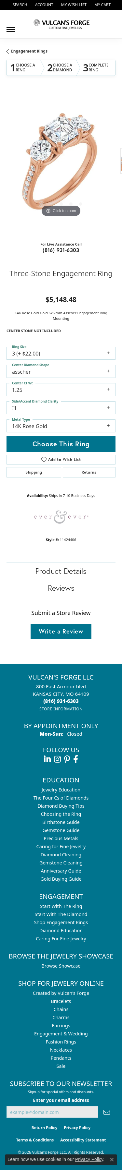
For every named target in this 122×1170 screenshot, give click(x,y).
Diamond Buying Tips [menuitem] (60, 806)
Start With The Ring (61, 906)
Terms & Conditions (35, 1140)
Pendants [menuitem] (61, 1058)
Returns (89, 472)
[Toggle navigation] (10, 26)
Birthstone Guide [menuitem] (61, 822)
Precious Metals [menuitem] (61, 838)
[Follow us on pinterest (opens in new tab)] (67, 759)
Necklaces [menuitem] (61, 1050)
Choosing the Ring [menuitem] (61, 814)
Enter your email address (61, 1100)
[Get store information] (61, 709)
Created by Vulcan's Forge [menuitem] (61, 993)
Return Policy (45, 1127)
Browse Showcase (60, 966)
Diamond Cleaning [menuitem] (61, 854)
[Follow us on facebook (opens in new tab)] (75, 759)
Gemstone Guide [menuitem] (61, 830)
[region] (61, 164)
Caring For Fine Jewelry (61, 938)
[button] (19, 5)
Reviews (61, 588)
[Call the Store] (61, 701)
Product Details (61, 571)
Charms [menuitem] (60, 1017)
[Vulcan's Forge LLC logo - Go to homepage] (61, 24)
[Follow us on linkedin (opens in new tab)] (47, 759)
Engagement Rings (29, 51)
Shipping (33, 472)
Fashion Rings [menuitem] (61, 1042)
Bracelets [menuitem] (61, 1001)
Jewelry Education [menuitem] (61, 790)
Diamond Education (61, 930)
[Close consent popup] (112, 1160)
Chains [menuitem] (61, 1009)
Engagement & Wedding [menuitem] (61, 1034)
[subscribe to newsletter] (106, 1112)
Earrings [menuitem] (61, 1025)
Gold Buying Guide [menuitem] (60, 879)
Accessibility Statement (83, 1140)
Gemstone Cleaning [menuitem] (61, 863)
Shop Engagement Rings (61, 922)
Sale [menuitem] (61, 1066)
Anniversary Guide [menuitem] (61, 871)
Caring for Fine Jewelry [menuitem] (61, 846)
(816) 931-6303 (61, 250)
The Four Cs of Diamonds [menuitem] (61, 798)
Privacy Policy (77, 1127)
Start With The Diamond (61, 914)
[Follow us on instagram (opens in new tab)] (57, 759)
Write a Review (61, 631)
